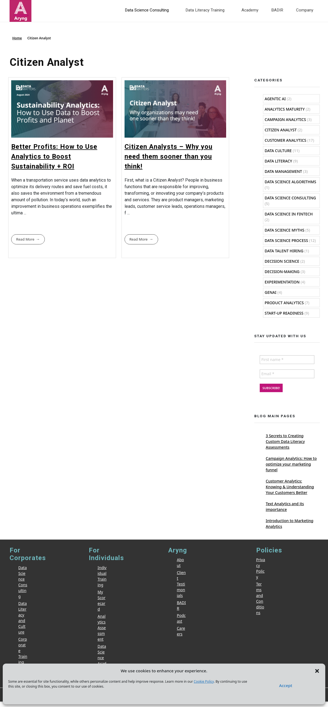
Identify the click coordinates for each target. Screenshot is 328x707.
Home (17, 38)
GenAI (270, 292)
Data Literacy (278, 161)
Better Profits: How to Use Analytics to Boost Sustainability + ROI (54, 156)
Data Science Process (286, 240)
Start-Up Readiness (284, 313)
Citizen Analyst (281, 129)
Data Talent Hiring (284, 250)
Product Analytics (284, 302)
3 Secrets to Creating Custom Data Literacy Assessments (285, 441)
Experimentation (282, 282)
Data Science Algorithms (290, 181)
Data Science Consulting (290, 197)
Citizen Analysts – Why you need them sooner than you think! (168, 156)
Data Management (283, 171)
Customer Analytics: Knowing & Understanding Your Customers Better (290, 486)
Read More (25, 239)
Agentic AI (275, 98)
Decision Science (282, 261)
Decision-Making (282, 271)
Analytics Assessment (101, 628)
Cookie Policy (204, 681)
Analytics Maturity (285, 109)
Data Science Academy (101, 658)
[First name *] (287, 359)
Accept (285, 685)
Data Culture (278, 150)
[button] (317, 670)
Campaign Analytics (285, 119)
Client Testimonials (181, 584)
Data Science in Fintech (289, 214)
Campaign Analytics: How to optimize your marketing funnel (291, 464)
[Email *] (287, 373)
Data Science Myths (284, 230)
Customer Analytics (285, 140)
